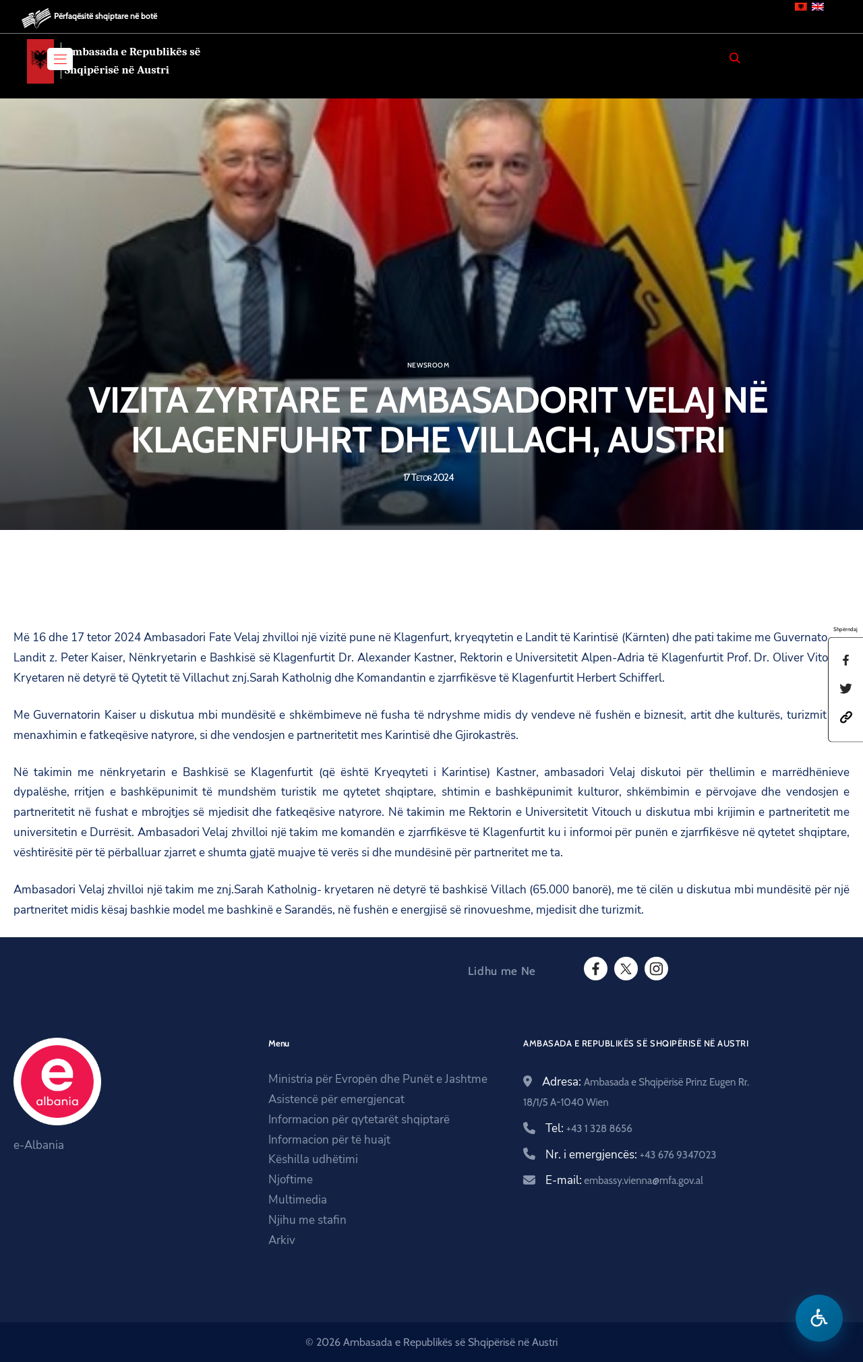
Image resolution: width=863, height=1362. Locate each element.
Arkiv (281, 1240)
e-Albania (38, 1145)
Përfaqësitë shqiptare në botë (105, 16)
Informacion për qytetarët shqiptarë (359, 1119)
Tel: (588, 1128)
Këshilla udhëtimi (313, 1159)
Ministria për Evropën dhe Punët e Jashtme (377, 1079)
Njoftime (290, 1179)
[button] (846, 715)
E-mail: (624, 1180)
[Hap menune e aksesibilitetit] (819, 1318)
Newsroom (428, 365)
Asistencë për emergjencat (336, 1099)
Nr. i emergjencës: (630, 1154)
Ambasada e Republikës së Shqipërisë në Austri (133, 60)
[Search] (734, 58)
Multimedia (297, 1200)
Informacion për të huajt (329, 1140)
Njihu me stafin (307, 1220)
